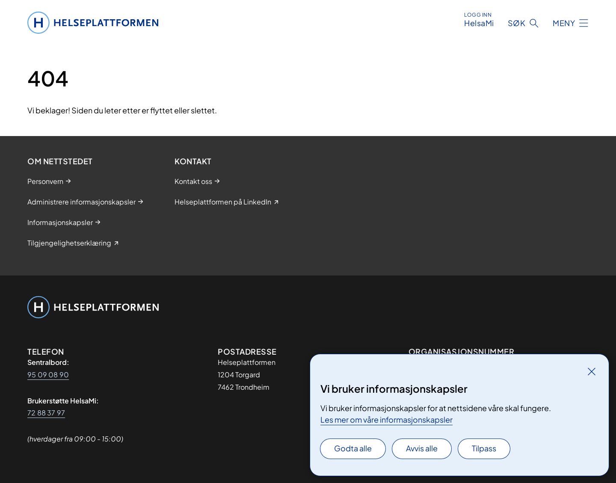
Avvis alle (422, 448)
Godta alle (353, 448)
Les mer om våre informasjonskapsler (386, 419)
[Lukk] (591, 371)
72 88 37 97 (46, 412)
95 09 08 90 (48, 374)
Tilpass (484, 448)
